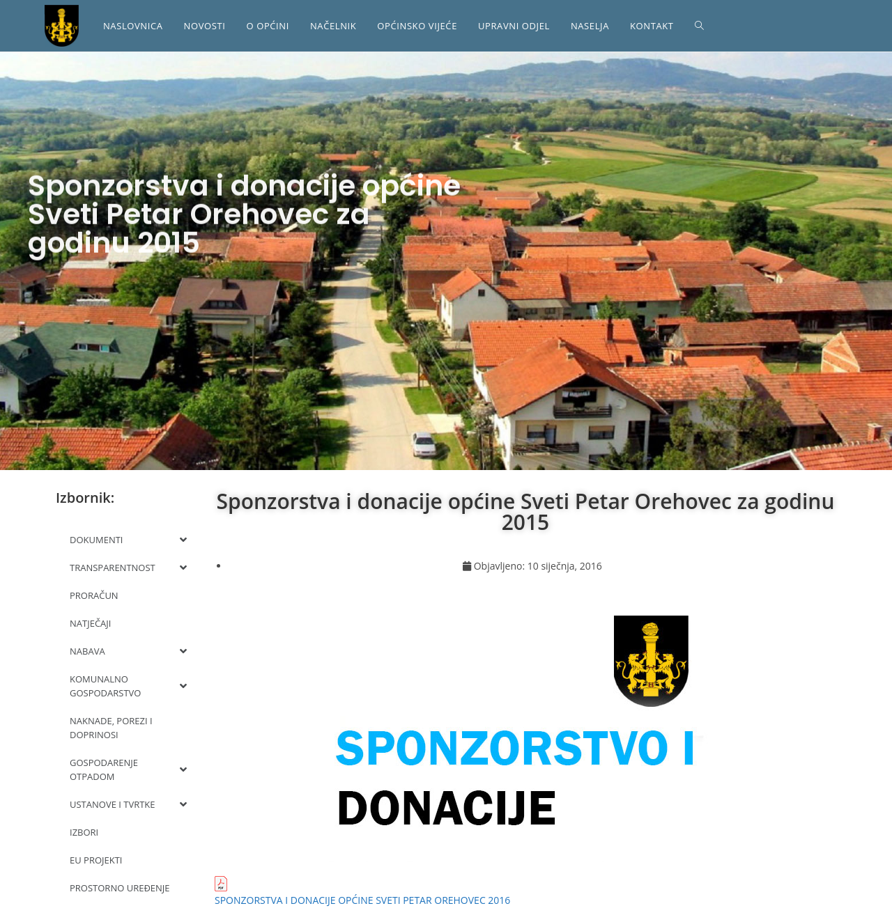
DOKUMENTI (128, 539)
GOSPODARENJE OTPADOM (128, 769)
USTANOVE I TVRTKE (128, 804)
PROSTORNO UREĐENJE (120, 888)
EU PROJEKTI (96, 860)
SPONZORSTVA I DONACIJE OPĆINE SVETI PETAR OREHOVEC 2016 (362, 900)
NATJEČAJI (90, 623)
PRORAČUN (94, 595)
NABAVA (128, 651)
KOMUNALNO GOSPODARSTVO (128, 686)
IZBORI (84, 832)
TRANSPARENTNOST (128, 567)
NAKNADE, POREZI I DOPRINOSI (111, 727)
